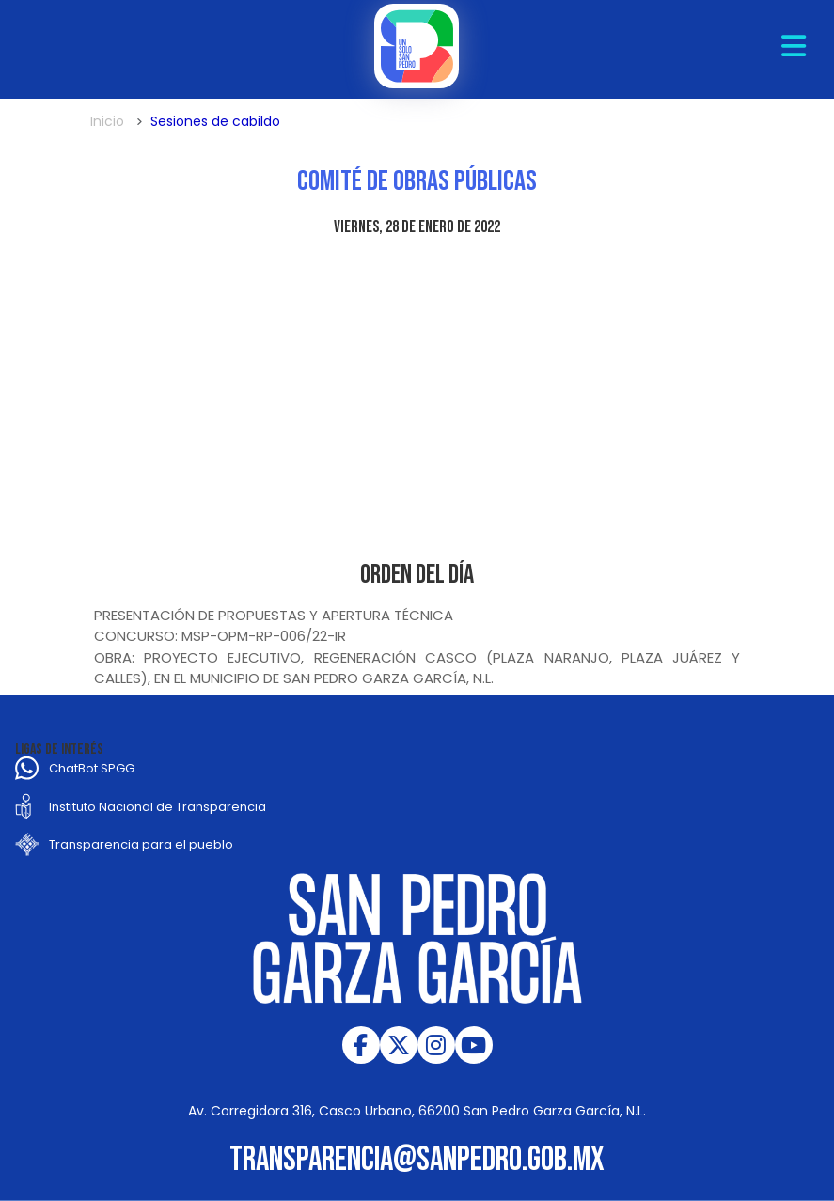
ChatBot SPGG (91, 768)
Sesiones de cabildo (215, 121)
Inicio (107, 121)
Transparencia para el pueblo (141, 844)
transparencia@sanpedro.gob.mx (417, 1160)
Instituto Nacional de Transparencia (157, 807)
